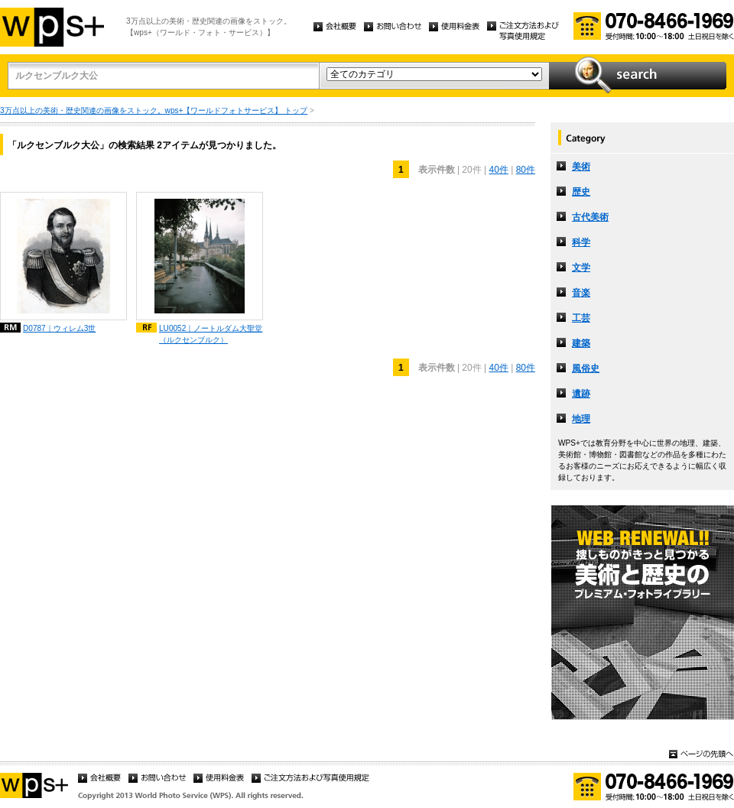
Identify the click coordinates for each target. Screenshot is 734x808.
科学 (581, 242)
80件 (525, 169)
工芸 (581, 318)
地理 (581, 419)
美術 (581, 166)
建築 (581, 343)
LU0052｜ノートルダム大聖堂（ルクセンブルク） (210, 334)
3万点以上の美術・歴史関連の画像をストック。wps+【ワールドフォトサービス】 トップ (153, 110)
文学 (581, 267)
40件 (498, 169)
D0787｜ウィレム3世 (59, 328)
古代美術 (590, 217)
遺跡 (581, 393)
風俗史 (585, 368)
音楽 (581, 292)
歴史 (581, 192)
